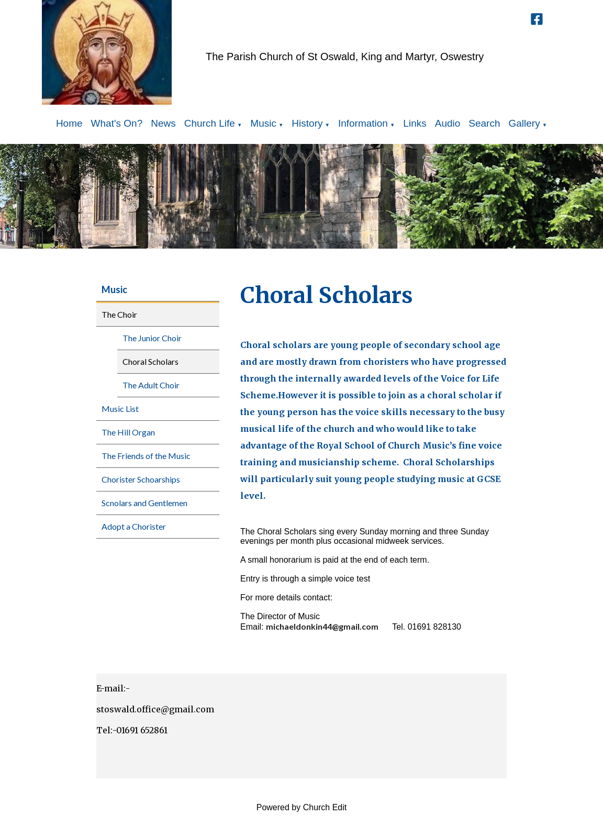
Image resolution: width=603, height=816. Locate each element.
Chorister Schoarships (141, 479)
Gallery (524, 123)
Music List (120, 408)
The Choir (119, 314)
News (163, 123)
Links (414, 123)
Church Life (209, 123)
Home (69, 123)
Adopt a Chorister (134, 526)
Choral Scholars (150, 361)
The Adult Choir (151, 385)
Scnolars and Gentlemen (144, 503)
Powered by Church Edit (301, 807)
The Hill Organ (128, 432)
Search (484, 123)
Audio (448, 123)
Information (363, 123)
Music (263, 123)
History (307, 123)
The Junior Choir (152, 338)
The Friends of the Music (146, 456)
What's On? (117, 123)
